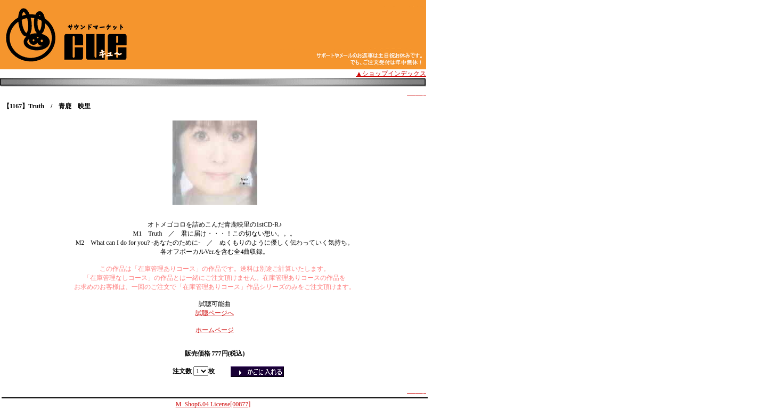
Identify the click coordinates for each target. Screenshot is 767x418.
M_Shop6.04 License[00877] (213, 404)
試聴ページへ (214, 313)
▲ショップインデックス (391, 73)
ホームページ (214, 330)
